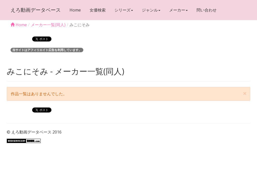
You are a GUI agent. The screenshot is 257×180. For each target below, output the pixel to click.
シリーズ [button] (123, 10)
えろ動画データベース (36, 9)
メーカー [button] (178, 10)
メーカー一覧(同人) (48, 25)
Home (75, 10)
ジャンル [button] (151, 10)
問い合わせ (207, 10)
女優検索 (98, 10)
